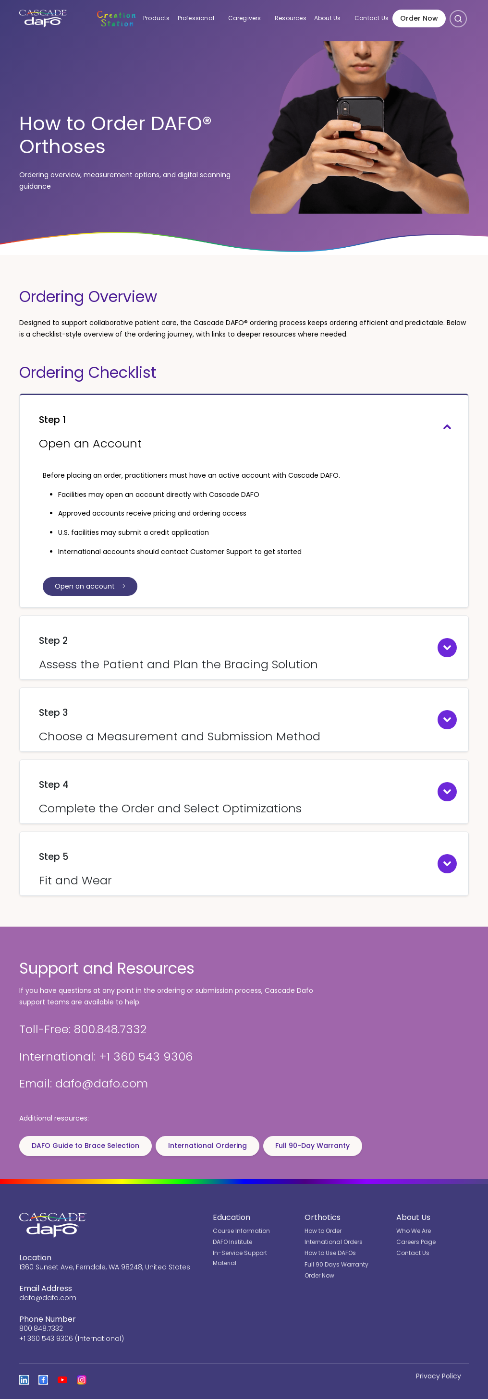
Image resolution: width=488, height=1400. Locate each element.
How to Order (323, 1232)
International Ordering (211, 1146)
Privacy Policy (438, 1377)
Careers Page (416, 1243)
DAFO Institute (232, 1243)
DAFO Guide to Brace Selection (87, 1146)
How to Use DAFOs (330, 1254)
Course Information (241, 1232)
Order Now (419, 19)
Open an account (91, 586)
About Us (332, 18)
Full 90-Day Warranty (319, 1146)
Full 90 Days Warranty (336, 1265)
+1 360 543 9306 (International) (71, 1339)
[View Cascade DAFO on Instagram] (81, 1381)
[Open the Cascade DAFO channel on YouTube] (62, 1381)
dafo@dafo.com (47, 1298)
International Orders (334, 1243)
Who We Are (413, 1232)
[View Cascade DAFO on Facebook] (43, 1381)
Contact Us (371, 19)
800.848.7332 (41, 1329)
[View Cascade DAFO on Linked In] (24, 1381)
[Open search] (458, 19)
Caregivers (249, 18)
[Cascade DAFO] (42, 19)
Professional (201, 18)
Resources (290, 19)
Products (156, 19)
